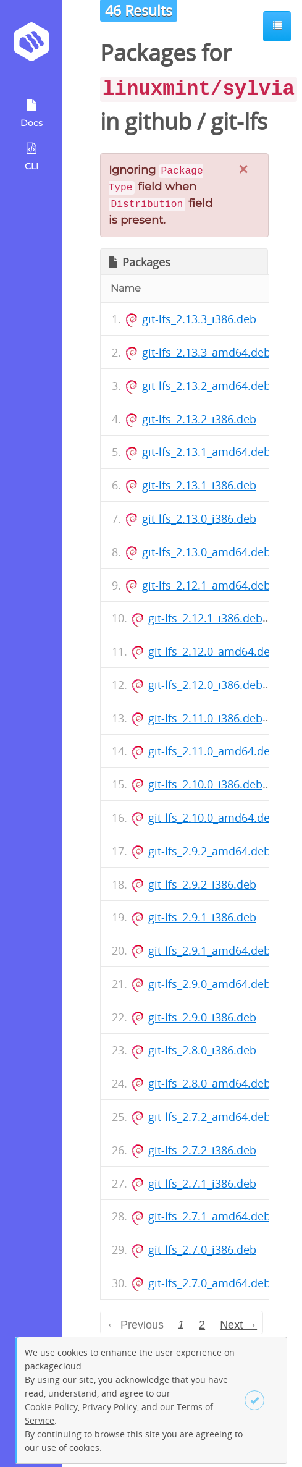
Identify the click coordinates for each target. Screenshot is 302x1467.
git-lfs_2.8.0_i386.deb (202, 1049)
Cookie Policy (51, 1407)
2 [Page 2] (202, 1325)
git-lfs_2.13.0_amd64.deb (206, 551)
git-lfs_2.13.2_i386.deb (199, 419)
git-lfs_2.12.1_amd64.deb (206, 585)
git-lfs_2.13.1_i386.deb (199, 485)
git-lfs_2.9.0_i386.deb (202, 1017)
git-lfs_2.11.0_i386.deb (205, 718)
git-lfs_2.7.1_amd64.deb (209, 1216)
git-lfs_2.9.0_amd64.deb (209, 983)
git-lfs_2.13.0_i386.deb (199, 518)
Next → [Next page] (238, 1325)
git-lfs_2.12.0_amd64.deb (212, 651)
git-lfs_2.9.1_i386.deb (202, 917)
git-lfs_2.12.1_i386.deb (205, 618)
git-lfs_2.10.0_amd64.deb (212, 817)
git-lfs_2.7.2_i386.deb (202, 1150)
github (158, 121)
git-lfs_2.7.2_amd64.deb (209, 1116)
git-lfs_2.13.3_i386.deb (199, 318)
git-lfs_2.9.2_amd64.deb (209, 850)
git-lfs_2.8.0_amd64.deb (209, 1083)
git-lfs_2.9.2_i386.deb (202, 884)
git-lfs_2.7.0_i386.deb (202, 1249)
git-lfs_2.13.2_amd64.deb (206, 385)
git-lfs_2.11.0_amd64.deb (212, 750)
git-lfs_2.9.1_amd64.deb (209, 950)
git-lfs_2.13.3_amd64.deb (206, 352)
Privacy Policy (109, 1407)
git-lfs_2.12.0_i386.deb (205, 684)
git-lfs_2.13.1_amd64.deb (206, 451)
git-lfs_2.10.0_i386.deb (205, 784)
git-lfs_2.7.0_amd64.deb (209, 1282)
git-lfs (239, 121)
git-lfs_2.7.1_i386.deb (202, 1183)
